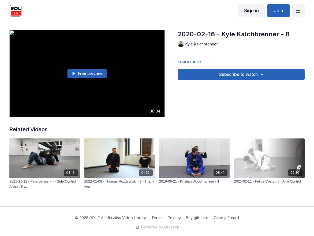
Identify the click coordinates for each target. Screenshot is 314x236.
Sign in (251, 10)
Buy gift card (197, 217)
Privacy (174, 217)
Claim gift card (226, 217)
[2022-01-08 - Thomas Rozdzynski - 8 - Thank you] (119, 184)
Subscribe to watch (242, 74)
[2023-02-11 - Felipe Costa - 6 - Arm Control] (269, 181)
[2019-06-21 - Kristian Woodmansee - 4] (194, 181)
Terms (156, 217)
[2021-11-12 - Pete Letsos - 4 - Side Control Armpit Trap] (44, 184)
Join (278, 10)
